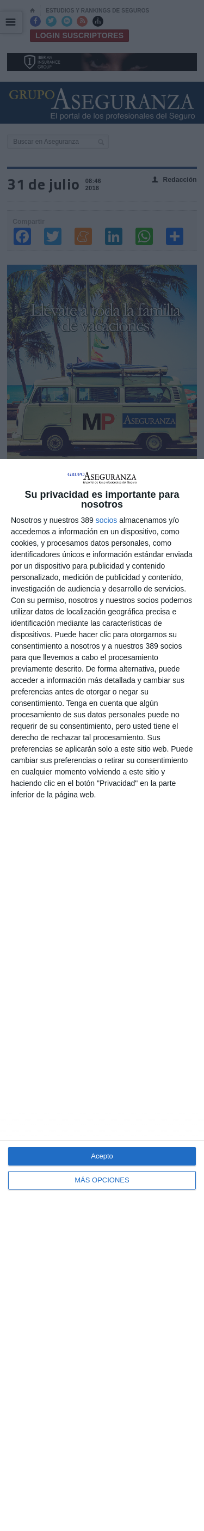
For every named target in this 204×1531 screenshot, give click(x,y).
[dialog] (102, 995)
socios (107, 520)
